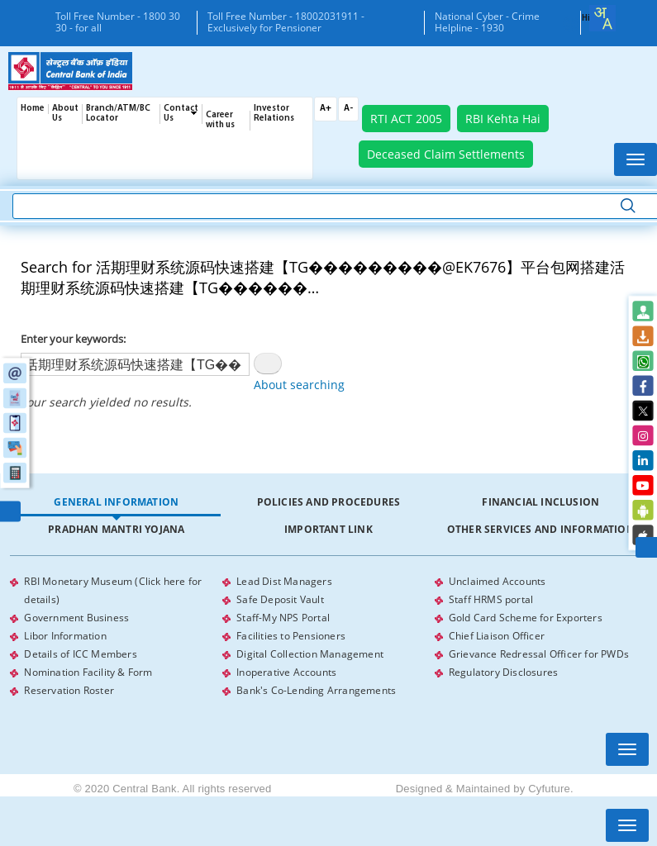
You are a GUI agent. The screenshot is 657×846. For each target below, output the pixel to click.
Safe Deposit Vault (280, 599)
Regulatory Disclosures (503, 672)
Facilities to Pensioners (290, 636)
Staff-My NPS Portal (283, 618)
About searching (299, 384)
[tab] (116, 502)
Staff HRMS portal (491, 599)
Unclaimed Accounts (497, 581)
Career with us (220, 120)
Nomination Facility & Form (88, 672)
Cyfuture (549, 788)
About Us (65, 113)
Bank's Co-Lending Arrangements (316, 690)
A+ (325, 108)
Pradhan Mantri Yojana (116, 529)
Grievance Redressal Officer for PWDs (539, 654)
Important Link (328, 529)
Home (33, 108)
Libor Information (65, 636)
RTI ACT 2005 (406, 118)
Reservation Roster (69, 690)
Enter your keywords (72, 338)
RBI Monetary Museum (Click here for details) (113, 590)
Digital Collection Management (309, 654)
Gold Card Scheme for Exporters (525, 618)
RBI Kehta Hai (502, 118)
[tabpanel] (328, 636)
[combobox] (602, 18)
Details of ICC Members (80, 654)
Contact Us (181, 113)
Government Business (76, 618)
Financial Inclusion (540, 502)
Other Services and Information (541, 529)
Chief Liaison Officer (497, 636)
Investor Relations (274, 113)
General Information (116, 502)
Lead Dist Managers (284, 581)
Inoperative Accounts (286, 672)
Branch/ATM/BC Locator (118, 113)
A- (348, 108)
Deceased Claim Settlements (446, 154)
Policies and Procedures (329, 502)
